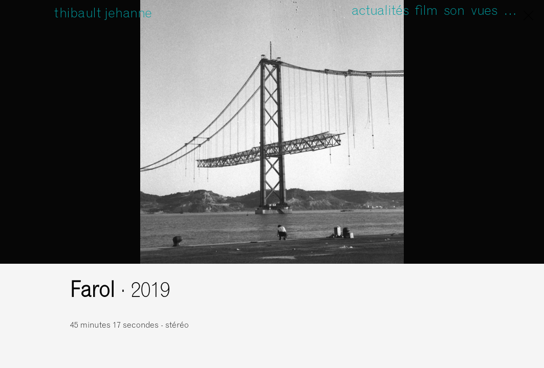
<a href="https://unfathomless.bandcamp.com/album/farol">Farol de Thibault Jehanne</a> (377, 310)
